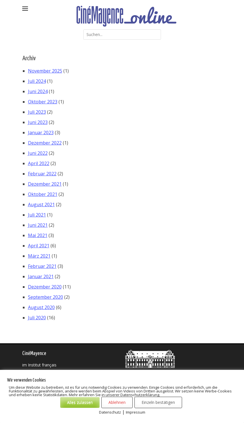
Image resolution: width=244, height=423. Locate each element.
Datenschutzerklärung (159, 417)
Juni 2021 (38, 225)
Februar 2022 (42, 174)
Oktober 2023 (42, 102)
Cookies (27, 421)
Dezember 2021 (45, 184)
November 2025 (45, 71)
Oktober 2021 (42, 194)
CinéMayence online (79, 417)
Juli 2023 (37, 112)
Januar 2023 (41, 132)
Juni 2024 (38, 91)
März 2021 (39, 256)
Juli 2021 (37, 215)
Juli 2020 (37, 317)
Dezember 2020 (45, 287)
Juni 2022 (38, 153)
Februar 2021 (42, 266)
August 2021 (41, 204)
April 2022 (38, 163)
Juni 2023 (38, 122)
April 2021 (38, 245)
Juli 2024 (37, 81)
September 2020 (45, 297)
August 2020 (41, 307)
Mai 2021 (37, 235)
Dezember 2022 (45, 143)
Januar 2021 (41, 276)
